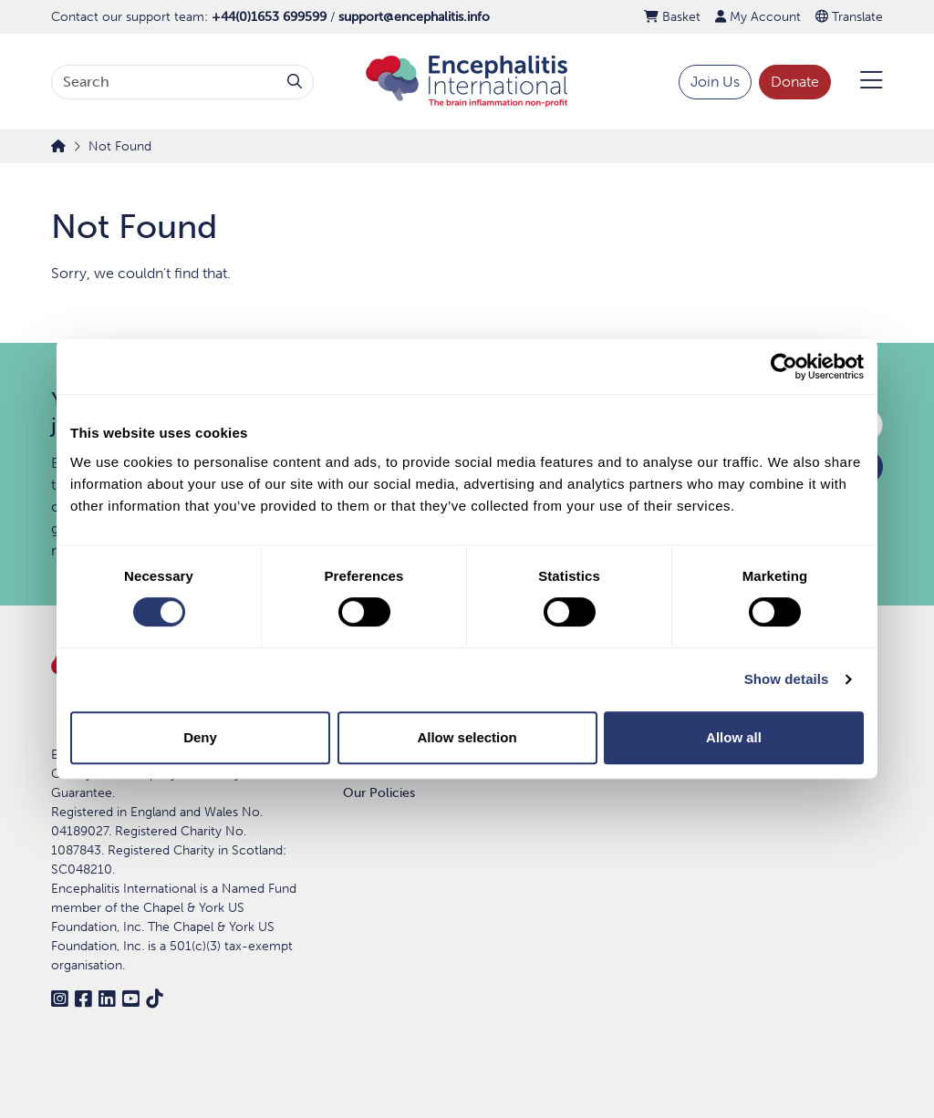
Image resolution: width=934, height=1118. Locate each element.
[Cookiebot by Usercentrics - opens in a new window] (784, 366)
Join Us (715, 81)
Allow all (734, 737)
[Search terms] (164, 82)
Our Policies (379, 793)
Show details (786, 679)
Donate (795, 81)
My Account (758, 17)
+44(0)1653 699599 (269, 17)
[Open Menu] (860, 82)
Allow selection (466, 737)
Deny (200, 737)
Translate (849, 17)
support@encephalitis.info (414, 17)
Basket (672, 17)
